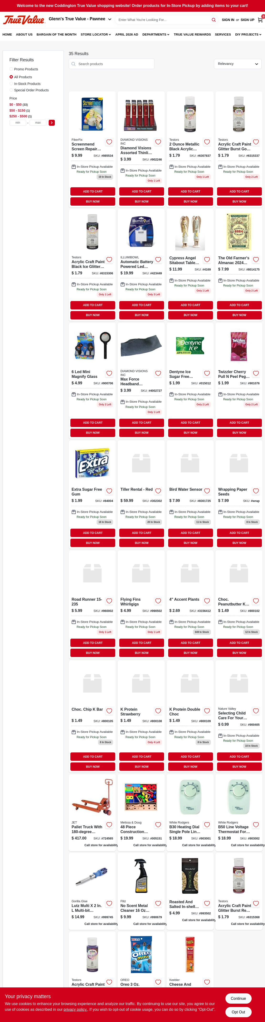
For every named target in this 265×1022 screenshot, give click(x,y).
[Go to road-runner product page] (92, 604)
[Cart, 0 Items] (260, 19)
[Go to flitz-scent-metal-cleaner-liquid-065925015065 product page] (141, 891)
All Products (23, 77)
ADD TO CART (93, 191)
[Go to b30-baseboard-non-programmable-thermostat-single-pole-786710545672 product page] (190, 812)
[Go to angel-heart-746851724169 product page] (190, 265)
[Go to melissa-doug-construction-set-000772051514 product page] (141, 812)
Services (223, 34)
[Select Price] (52, 123)
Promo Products (26, 69)
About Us (24, 34)
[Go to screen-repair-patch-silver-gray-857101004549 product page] (92, 149)
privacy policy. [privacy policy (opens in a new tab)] (75, 1009)
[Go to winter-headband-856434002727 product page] (141, 381)
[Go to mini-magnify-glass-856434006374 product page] (92, 381)
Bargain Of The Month (56, 34)
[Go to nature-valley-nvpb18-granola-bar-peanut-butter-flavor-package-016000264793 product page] (239, 716)
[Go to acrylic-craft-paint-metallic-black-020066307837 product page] (190, 149)
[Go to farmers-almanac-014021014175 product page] (239, 265)
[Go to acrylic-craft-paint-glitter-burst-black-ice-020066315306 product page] (92, 265)
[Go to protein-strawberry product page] (141, 716)
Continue (238, 998)
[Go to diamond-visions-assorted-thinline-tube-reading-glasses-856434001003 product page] (141, 149)
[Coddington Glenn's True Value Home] (24, 20)
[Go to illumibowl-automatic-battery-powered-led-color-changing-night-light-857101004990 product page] (141, 265)
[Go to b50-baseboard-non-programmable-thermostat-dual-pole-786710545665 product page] (239, 812)
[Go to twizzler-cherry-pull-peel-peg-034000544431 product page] (239, 381)
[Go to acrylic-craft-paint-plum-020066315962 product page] (92, 970)
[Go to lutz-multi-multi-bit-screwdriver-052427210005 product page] (92, 891)
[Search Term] (166, 20)
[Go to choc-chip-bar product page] (92, 716)
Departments (154, 34)
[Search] (214, 19)
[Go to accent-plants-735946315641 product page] (190, 604)
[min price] (18, 123)
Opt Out (238, 1012)
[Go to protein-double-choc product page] (190, 716)
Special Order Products (31, 90)
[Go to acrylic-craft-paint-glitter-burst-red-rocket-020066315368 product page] (239, 891)
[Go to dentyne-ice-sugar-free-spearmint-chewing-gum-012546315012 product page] (190, 381)
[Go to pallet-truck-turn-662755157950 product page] (92, 812)
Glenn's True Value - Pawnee (80, 18)
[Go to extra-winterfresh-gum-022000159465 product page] (92, 494)
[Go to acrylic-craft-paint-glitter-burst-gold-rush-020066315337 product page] (239, 149)
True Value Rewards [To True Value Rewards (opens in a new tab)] (192, 34)
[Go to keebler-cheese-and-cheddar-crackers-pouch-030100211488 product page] (190, 970)
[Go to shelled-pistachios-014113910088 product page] (190, 891)
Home (7, 34)
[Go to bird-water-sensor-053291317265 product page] (190, 494)
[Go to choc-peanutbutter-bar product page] (239, 604)
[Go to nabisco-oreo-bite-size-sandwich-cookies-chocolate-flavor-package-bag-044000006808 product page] (141, 970)
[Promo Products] (11, 69)
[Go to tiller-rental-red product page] (141, 494)
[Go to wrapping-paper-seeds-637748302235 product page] (239, 494)
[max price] (38, 123)
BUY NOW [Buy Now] (93, 201)
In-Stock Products (27, 84)
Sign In (228, 20)
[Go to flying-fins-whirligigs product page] (141, 604)
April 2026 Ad (126, 34)
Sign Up (248, 20)
